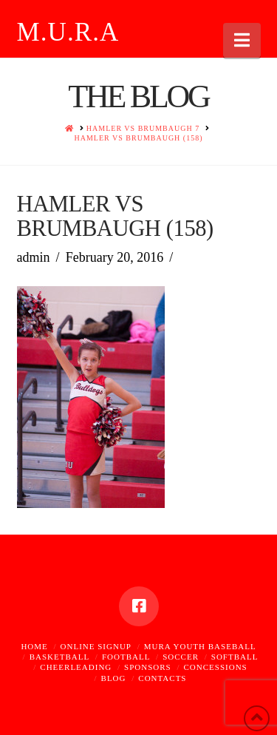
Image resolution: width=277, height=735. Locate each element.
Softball (235, 656)
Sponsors (147, 667)
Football (126, 656)
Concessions (215, 667)
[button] (242, 40)
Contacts (162, 678)
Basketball (60, 656)
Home (34, 646)
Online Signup (96, 646)
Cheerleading (76, 667)
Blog (113, 678)
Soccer (181, 656)
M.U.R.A (68, 32)
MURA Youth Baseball (200, 646)
